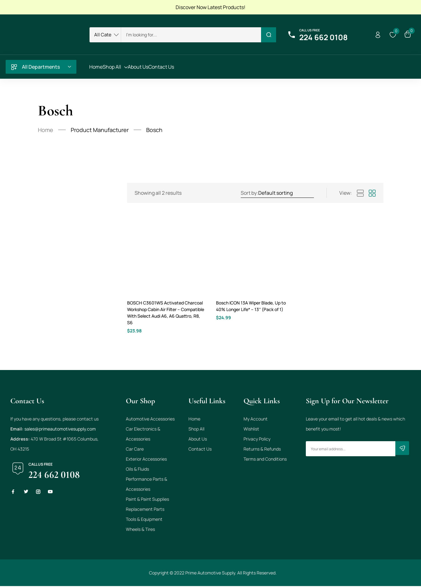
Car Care (135, 450)
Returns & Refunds (262, 450)
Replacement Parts (145, 510)
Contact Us (200, 450)
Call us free (309, 30)
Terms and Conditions (265, 460)
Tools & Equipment (144, 520)
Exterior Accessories (146, 460)
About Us (197, 440)
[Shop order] (286, 193)
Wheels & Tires (140, 530)
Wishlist (251, 430)
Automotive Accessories (150, 420)
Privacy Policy (257, 440)
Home (45, 130)
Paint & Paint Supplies (147, 500)
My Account (256, 420)
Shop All (196, 430)
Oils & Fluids (137, 470)
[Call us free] (291, 34)
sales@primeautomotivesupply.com (60, 430)
